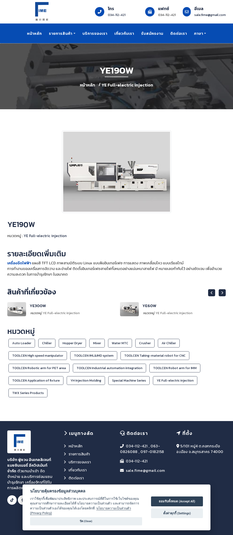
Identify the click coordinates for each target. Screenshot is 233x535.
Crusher (145, 343)
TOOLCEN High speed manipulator (37, 355)
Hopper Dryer (72, 343)
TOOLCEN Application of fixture (36, 380)
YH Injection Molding (85, 380)
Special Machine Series (129, 380)
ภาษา (198, 33)
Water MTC (120, 343)
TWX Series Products (28, 393)
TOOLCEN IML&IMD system (93, 355)
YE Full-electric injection (127, 85)
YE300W (38, 306)
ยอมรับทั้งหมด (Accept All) (177, 501)
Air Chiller (169, 343)
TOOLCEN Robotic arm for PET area (39, 368)
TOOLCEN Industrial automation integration (109, 368)
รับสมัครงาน (152, 33)
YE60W (149, 306)
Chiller (47, 343)
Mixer (97, 343)
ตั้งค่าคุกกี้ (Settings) (177, 513)
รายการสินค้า (60, 33)
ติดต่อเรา (178, 33)
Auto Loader (21, 343)
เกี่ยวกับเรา (124, 33)
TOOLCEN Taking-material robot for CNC (155, 355)
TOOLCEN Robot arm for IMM (175, 368)
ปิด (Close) (86, 521)
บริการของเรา (94, 33)
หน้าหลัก (34, 33)
